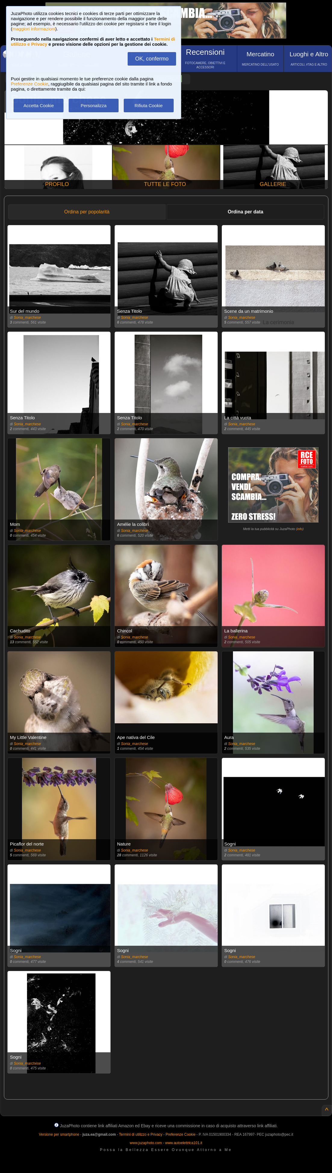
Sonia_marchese (27, 317)
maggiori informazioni (33, 28)
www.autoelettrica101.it (183, 1143)
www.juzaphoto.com (146, 1143)
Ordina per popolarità (86, 211)
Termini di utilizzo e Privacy (140, 1134)
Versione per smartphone (59, 1134)
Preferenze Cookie (29, 83)
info (300, 529)
